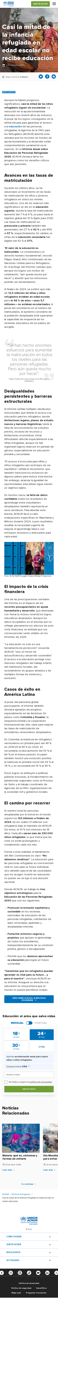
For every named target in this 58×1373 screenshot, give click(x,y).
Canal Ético (41, 1288)
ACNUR (5, 1194)
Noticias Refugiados (21, 1194)
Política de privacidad (29, 1283)
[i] (28, 1066)
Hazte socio (29, 1089)
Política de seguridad (21, 1288)
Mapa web (16, 1293)
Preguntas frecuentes (36, 1293)
